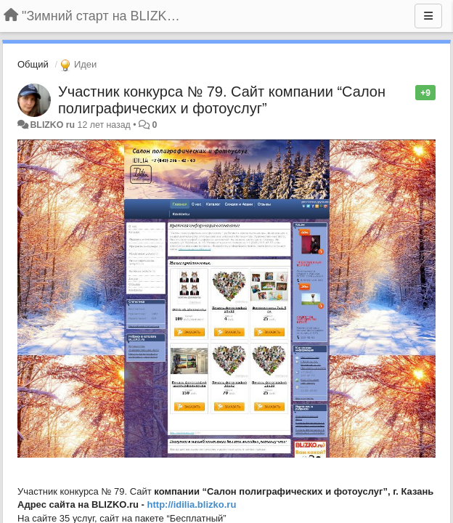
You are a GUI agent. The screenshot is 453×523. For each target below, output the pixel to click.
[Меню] (428, 16)
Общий (33, 64)
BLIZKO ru (53, 125)
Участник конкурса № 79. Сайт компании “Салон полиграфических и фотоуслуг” (221, 100)
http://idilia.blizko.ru (192, 504)
